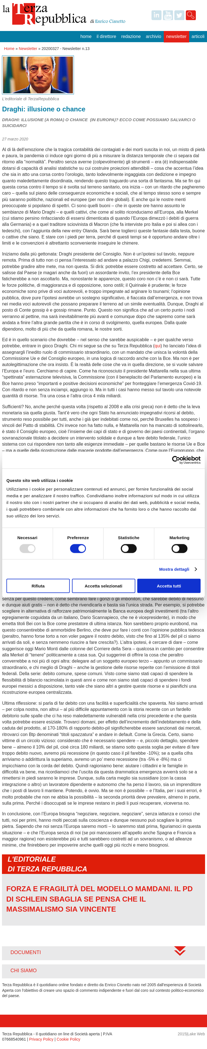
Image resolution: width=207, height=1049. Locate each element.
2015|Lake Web (191, 1034)
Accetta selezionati (103, 586)
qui (157, 345)
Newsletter (176, 36)
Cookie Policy (68, 1039)
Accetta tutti (169, 586)
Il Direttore (106, 36)
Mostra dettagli (174, 569)
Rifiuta (38, 586)
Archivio (153, 36)
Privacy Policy (41, 1039)
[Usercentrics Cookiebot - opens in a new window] (176, 460)
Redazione (131, 36)
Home (86, 36)
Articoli (198, 36)
